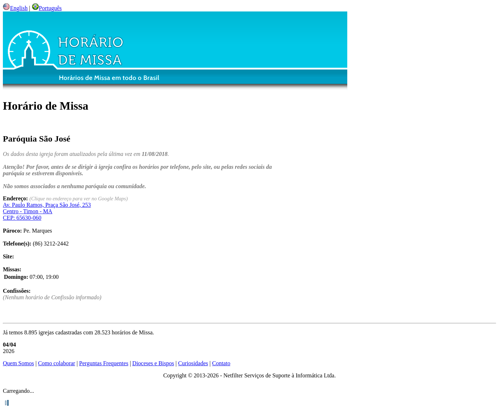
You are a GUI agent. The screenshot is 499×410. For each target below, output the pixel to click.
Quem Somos (18, 363)
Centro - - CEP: (47, 211)
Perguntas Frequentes (103, 363)
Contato (221, 363)
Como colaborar (56, 363)
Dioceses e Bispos (153, 363)
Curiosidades (193, 363)
